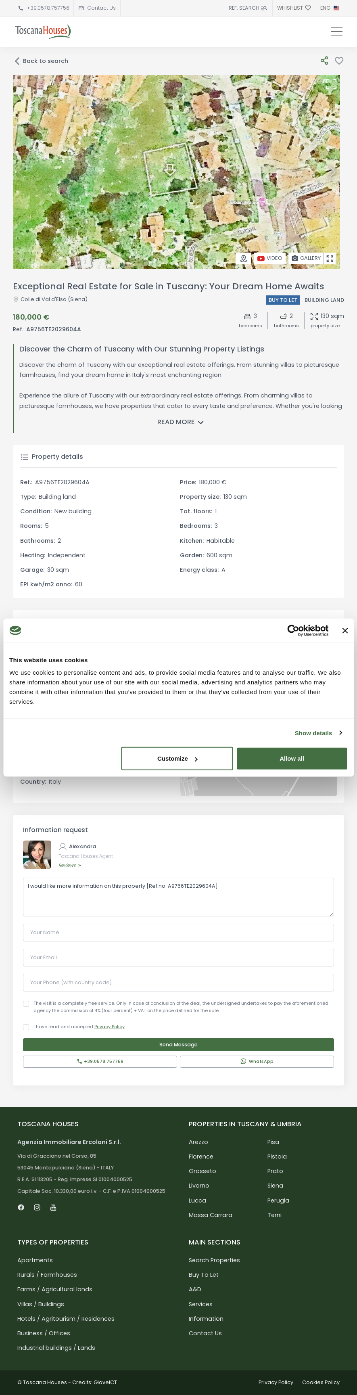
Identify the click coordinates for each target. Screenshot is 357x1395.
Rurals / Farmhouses (47, 1275)
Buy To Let (204, 1275)
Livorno (199, 1186)
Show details (313, 732)
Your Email (43, 957)
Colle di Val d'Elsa (44, 299)
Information (206, 1319)
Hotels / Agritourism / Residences (66, 1319)
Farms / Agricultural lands (54, 1289)
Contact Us (101, 7)
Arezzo (198, 1142)
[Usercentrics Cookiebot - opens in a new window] (293, 630)
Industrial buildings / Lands (56, 1348)
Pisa (273, 1142)
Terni (274, 1215)
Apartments (35, 1260)
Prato (275, 1171)
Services (201, 1304)
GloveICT (105, 1382)
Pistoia (277, 1156)
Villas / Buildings (40, 1304)
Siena (275, 1186)
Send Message (178, 1044)
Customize (177, 758)
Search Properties (214, 1260)
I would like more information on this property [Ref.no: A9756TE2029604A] (178, 897)
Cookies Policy (321, 1382)
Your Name (44, 932)
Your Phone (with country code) (71, 982)
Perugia (278, 1200)
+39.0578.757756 (48, 7)
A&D (195, 1289)
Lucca (197, 1200)
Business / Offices (43, 1333)
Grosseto (202, 1171)
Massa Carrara (210, 1215)
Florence (201, 1156)
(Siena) (77, 299)
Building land (324, 300)
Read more (182, 423)
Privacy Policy (109, 1027)
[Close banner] (345, 630)
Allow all (292, 758)
